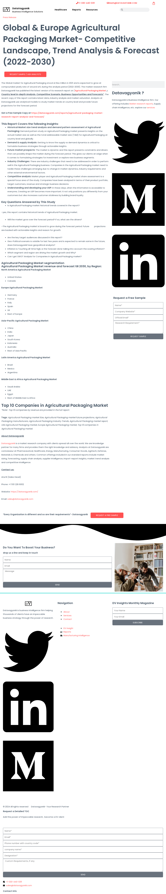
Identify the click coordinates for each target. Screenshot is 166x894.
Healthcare (61, 9)
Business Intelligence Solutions (27, 11)
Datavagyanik (8, 443)
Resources (92, 9)
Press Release (10, 17)
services (151, 107)
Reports (76, 9)
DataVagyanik (21, 8)
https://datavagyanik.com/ (25, 491)
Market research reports (141, 103)
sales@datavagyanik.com (20, 499)
